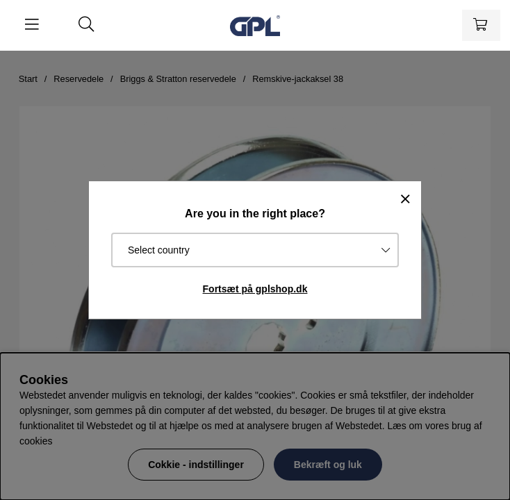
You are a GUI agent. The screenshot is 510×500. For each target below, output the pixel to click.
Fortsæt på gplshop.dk (255, 288)
